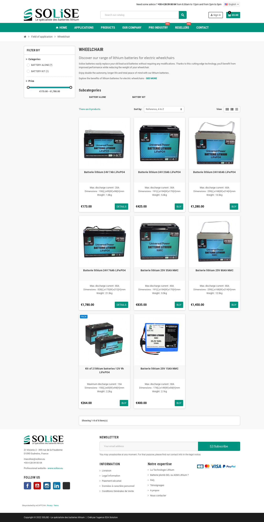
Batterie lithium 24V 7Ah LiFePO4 (104, 172)
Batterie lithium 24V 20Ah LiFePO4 (159, 172)
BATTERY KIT (40, 71)
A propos (154, 490)
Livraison (106, 470)
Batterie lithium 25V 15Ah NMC (159, 368)
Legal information (111, 475)
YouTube (37, 485)
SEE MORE (151, 78)
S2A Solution (111, 517)
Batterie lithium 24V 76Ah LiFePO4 (104, 270)
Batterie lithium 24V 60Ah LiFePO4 (214, 172)
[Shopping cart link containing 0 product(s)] (233, 15)
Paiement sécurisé (111, 480)
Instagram (47, 485)
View (219, 109)
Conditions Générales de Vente (118, 491)
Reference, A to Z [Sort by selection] (155, 109)
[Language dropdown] (231, 4)
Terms (56, 505)
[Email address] (149, 446)
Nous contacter (158, 495)
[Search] (143, 15)
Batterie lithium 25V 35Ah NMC (159, 270)
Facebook (27, 485)
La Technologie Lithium (162, 469)
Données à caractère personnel (118, 486)
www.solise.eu (55, 468)
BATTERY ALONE (42, 65)
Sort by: (138, 109)
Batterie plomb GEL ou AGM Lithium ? (169, 475)
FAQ (152, 480)
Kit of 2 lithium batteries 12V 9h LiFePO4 (104, 370)
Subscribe (219, 446)
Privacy (49, 505)
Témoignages (157, 485)
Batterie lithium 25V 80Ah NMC (214, 270)
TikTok (66, 485)
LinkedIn (56, 485)
